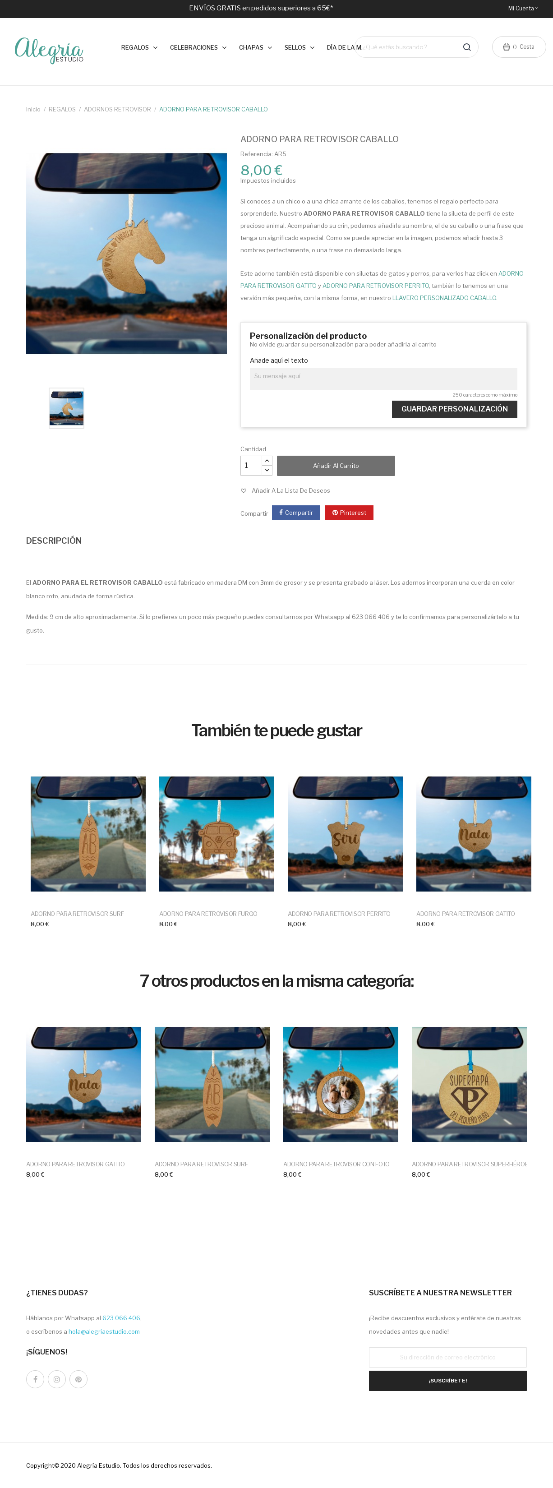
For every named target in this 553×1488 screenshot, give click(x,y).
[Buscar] (416, 47)
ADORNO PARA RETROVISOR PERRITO (339, 913)
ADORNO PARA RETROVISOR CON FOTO (336, 1164)
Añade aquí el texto (279, 360)
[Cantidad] (251, 466)
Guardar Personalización (454, 409)
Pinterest (353, 512)
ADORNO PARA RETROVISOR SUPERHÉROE (470, 1164)
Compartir (299, 512)
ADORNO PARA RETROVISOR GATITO (465, 913)
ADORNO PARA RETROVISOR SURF (77, 913)
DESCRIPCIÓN (54, 540)
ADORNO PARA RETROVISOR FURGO (208, 913)
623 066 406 (121, 1318)
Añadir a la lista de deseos (291, 490)
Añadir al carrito (336, 465)
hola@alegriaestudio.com (104, 1331)
